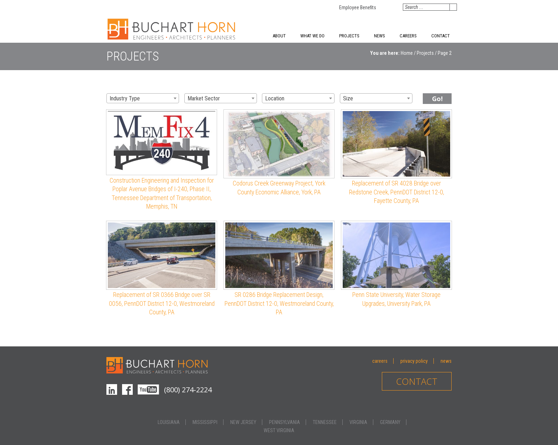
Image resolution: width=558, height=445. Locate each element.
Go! (437, 98)
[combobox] (142, 98)
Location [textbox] (274, 98)
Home (407, 53)
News (379, 35)
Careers (408, 35)
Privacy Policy (414, 361)
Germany (390, 422)
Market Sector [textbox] (204, 98)
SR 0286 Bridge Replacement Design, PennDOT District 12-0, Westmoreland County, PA (279, 303)
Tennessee (325, 422)
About (279, 35)
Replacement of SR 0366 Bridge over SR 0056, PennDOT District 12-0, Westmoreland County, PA (162, 303)
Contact (440, 35)
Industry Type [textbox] (125, 98)
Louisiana (169, 422)
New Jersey (243, 422)
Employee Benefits (357, 7)
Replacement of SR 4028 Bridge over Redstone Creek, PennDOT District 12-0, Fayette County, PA (396, 192)
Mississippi (205, 422)
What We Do (312, 35)
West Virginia (279, 430)
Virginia (358, 422)
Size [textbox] (348, 98)
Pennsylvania (284, 422)
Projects (349, 35)
